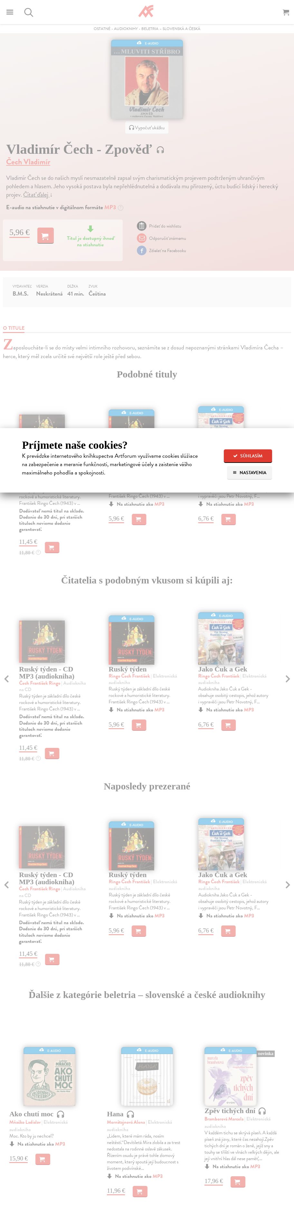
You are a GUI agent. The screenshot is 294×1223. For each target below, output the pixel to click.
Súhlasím (247, 456)
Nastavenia (249, 472)
